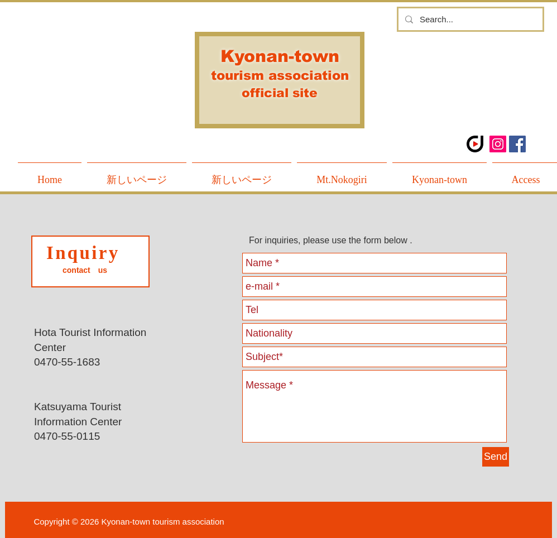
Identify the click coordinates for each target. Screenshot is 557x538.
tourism (239, 75)
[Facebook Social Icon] (517, 144)
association (308, 75)
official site (280, 93)
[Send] (495, 457)
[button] (439, 175)
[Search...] (469, 19)
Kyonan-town (279, 56)
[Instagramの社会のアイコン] (497, 144)
